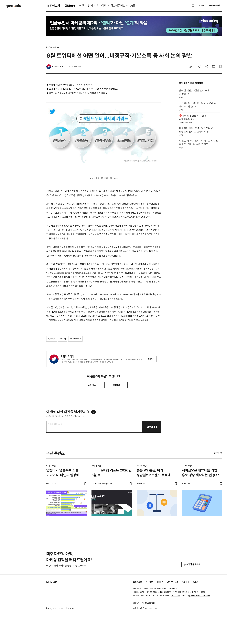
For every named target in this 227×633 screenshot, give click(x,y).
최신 (81, 5)
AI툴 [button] (132, 5)
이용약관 (136, 603)
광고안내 (195, 582)
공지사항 (149, 582)
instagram (51, 608)
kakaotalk (71, 608)
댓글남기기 (152, 426)
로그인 (201, 5)
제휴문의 (159, 582)
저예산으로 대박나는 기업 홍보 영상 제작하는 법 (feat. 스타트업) (202, 473)
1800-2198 (175, 595)
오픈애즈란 (137, 582)
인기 (90, 5)
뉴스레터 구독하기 (196, 564)
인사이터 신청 (214, 5)
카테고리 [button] (53, 5)
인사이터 (102, 5)
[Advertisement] (199, 195)
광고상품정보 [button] (117, 5)
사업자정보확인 (164, 592)
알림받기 (151, 359)
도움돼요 (92, 384)
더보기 (218, 453)
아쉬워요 (116, 384)
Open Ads (13, 5)
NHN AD (51, 582)
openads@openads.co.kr (199, 595)
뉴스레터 (185, 582)
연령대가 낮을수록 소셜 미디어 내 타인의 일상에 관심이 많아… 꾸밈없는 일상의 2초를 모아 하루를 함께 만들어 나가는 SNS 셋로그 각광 (63, 473)
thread (61, 608)
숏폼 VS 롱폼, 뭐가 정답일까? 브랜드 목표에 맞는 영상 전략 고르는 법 (154, 473)
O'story (70, 5)
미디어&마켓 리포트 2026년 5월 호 (111, 472)
